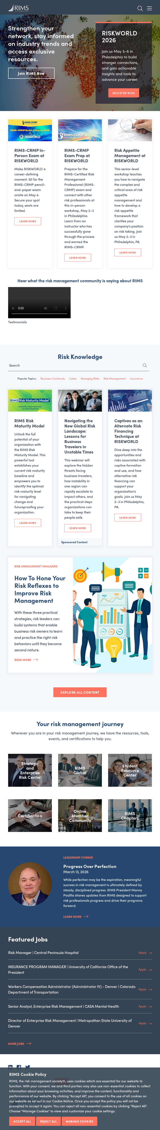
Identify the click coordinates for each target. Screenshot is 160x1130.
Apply (142, 952)
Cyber (73, 378)
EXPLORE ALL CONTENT (80, 692)
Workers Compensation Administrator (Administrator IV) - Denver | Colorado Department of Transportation (71, 989)
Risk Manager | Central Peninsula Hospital (43, 952)
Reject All (48, 1121)
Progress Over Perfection (89, 866)
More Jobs (16, 1043)
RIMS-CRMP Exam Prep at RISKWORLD (77, 155)
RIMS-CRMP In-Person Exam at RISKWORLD (29, 155)
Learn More (27, 221)
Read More (22, 660)
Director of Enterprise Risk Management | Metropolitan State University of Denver (70, 1023)
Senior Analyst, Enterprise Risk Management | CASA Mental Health (63, 1006)
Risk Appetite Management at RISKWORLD (129, 155)
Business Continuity (53, 378)
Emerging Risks (90, 378)
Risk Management (115, 378)
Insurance (136, 378)
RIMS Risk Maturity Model (29, 423)
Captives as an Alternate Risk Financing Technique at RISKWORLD (128, 430)
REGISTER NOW (123, 93)
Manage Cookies (79, 1121)
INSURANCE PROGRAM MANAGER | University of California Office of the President (68, 969)
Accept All (22, 1121)
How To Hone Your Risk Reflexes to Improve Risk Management (39, 589)
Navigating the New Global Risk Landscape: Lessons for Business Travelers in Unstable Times (79, 436)
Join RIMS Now (31, 73)
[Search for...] (78, 366)
